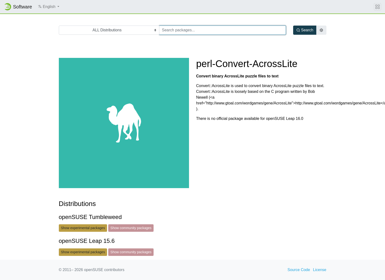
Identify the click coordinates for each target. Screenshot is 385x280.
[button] (48, 7)
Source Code (299, 270)
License (319, 270)
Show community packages (130, 228)
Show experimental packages (83, 228)
